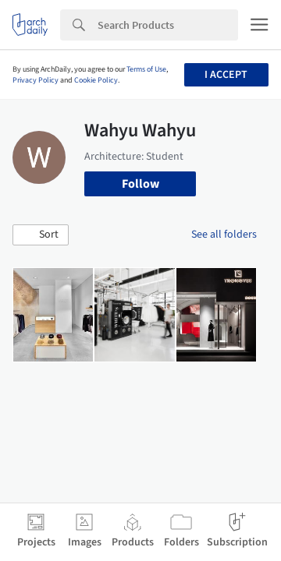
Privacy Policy (35, 80)
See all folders (224, 234)
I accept (226, 75)
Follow (140, 183)
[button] (40, 235)
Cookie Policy (96, 80)
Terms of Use (146, 69)
